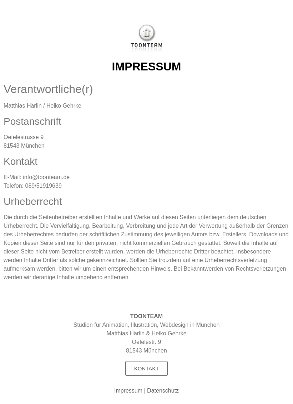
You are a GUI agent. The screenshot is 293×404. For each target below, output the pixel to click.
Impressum (128, 391)
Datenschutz (163, 391)
